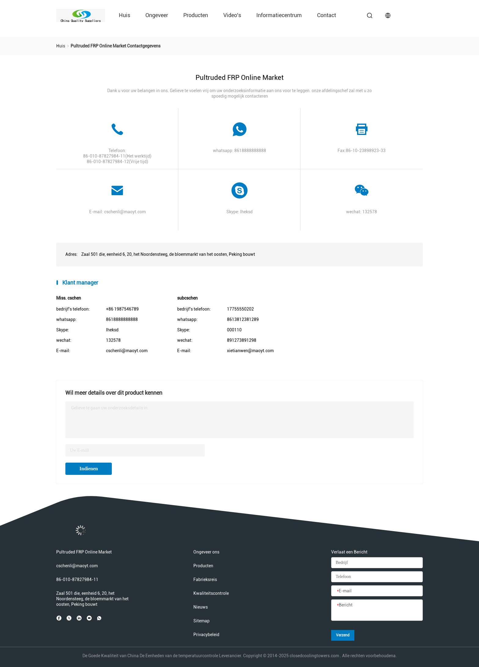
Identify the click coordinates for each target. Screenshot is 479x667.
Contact (326, 15)
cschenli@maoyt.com (125, 211)
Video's (232, 15)
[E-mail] (376, 591)
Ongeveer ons (206, 552)
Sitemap (201, 620)
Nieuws (200, 607)
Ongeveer (156, 15)
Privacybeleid (206, 634)
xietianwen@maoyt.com (250, 350)
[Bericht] (376, 610)
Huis (124, 15)
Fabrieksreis (205, 579)
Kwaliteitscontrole (211, 593)
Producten (195, 15)
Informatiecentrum (279, 15)
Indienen (88, 468)
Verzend (342, 635)
